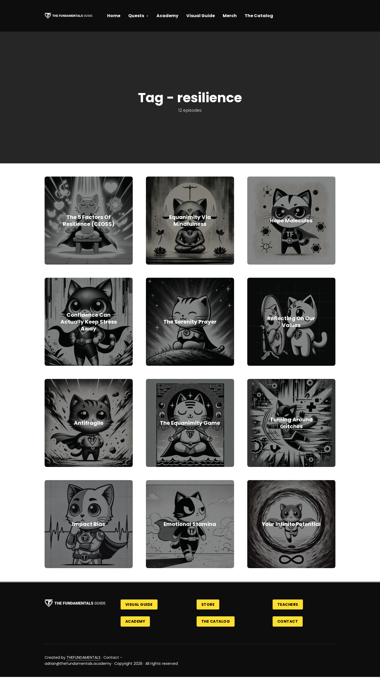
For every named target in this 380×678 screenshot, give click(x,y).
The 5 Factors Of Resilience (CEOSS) (89, 220)
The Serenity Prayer (190, 321)
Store (208, 604)
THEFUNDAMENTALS (83, 658)
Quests (136, 16)
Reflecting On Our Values (291, 322)
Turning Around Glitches (291, 423)
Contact (288, 622)
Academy (167, 16)
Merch (230, 16)
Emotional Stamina (190, 524)
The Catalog (259, 16)
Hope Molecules (291, 220)
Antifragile (88, 423)
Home (113, 16)
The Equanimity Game (190, 423)
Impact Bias (88, 524)
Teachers (288, 604)
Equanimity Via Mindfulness (190, 220)
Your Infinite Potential (291, 524)
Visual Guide (200, 16)
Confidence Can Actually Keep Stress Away (88, 321)
